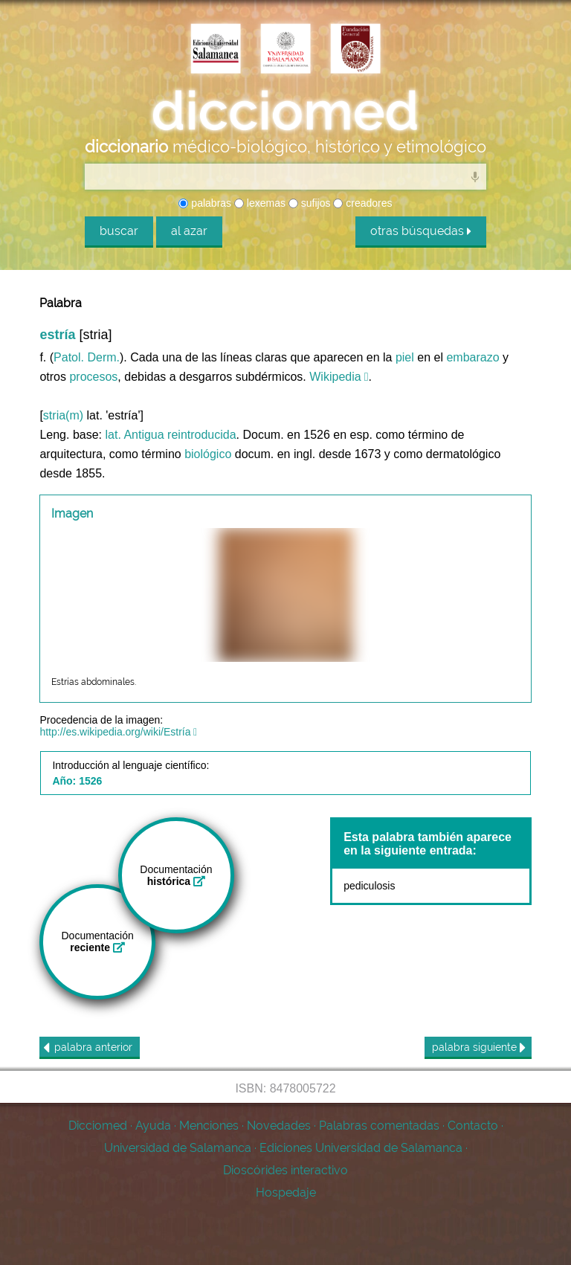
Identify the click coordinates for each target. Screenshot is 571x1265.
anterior (87, 1048)
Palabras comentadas (379, 1125)
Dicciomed (97, 1125)
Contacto (473, 1125)
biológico (207, 454)
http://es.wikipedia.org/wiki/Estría (114, 732)
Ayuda (153, 1125)
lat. (112, 434)
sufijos (309, 203)
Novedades (279, 1125)
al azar (189, 231)
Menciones (209, 1125)
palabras (204, 203)
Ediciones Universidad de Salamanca (360, 1148)
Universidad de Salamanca (177, 1148)
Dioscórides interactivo (285, 1170)
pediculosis (369, 886)
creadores (362, 203)
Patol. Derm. (87, 357)
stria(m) (63, 415)
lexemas (260, 203)
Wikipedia (335, 376)
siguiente (479, 1048)
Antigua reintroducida (179, 434)
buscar (119, 231)
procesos (93, 376)
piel (405, 357)
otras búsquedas (420, 231)
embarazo (472, 357)
